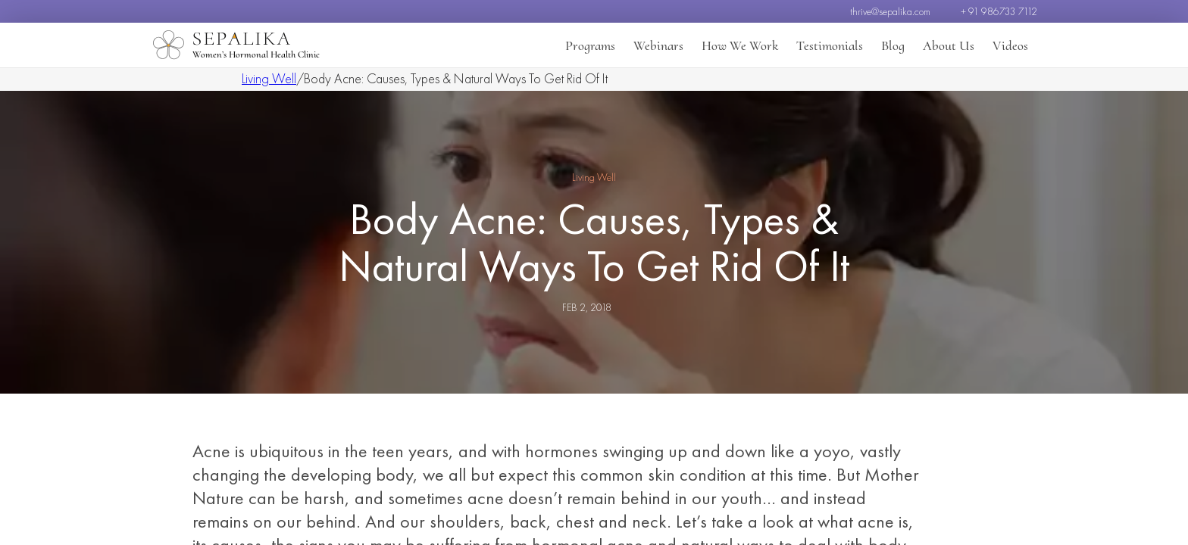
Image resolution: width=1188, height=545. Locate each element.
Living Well (269, 78)
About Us (948, 45)
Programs (590, 45)
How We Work (740, 45)
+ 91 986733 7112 (999, 11)
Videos (1010, 45)
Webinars (658, 45)
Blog (893, 45)
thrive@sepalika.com (890, 11)
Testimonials (829, 45)
